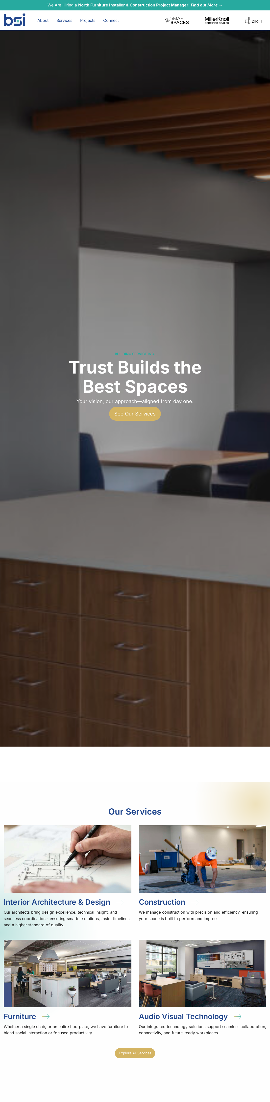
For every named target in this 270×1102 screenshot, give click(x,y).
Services (64, 20)
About (43, 20)
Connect (111, 20)
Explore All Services (135, 1053)
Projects (87, 20)
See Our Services (135, 414)
